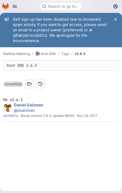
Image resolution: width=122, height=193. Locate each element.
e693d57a (10, 116)
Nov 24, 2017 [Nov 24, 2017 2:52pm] (87, 116)
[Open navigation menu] (14, 6)
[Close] (115, 19)
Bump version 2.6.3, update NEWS (47, 116)
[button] (13, 84)
